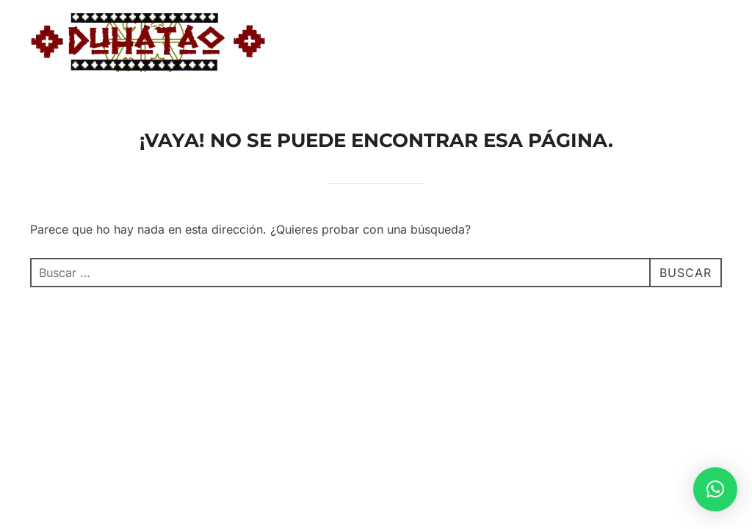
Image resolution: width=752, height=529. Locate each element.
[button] (715, 489)
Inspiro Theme (616, 384)
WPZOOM (697, 384)
